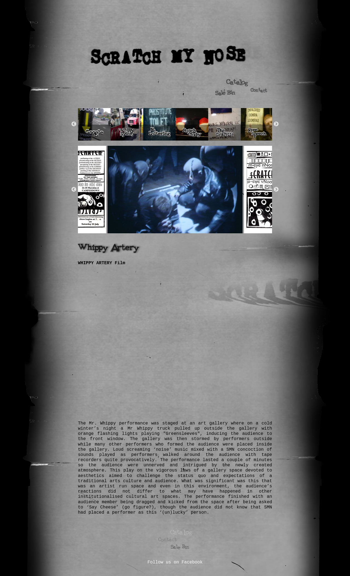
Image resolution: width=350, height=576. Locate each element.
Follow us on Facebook (175, 562)
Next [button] (276, 124)
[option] (95, 124)
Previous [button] (74, 124)
